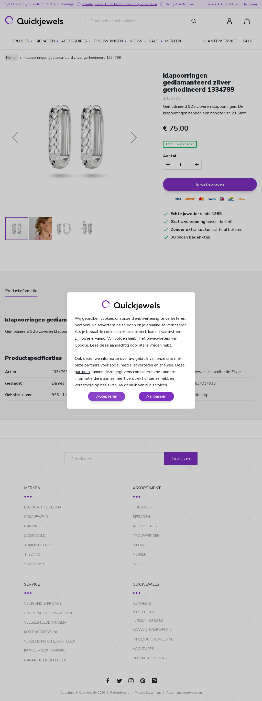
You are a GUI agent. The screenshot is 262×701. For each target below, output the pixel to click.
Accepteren (106, 396)
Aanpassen (156, 396)
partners (82, 372)
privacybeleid (158, 338)
